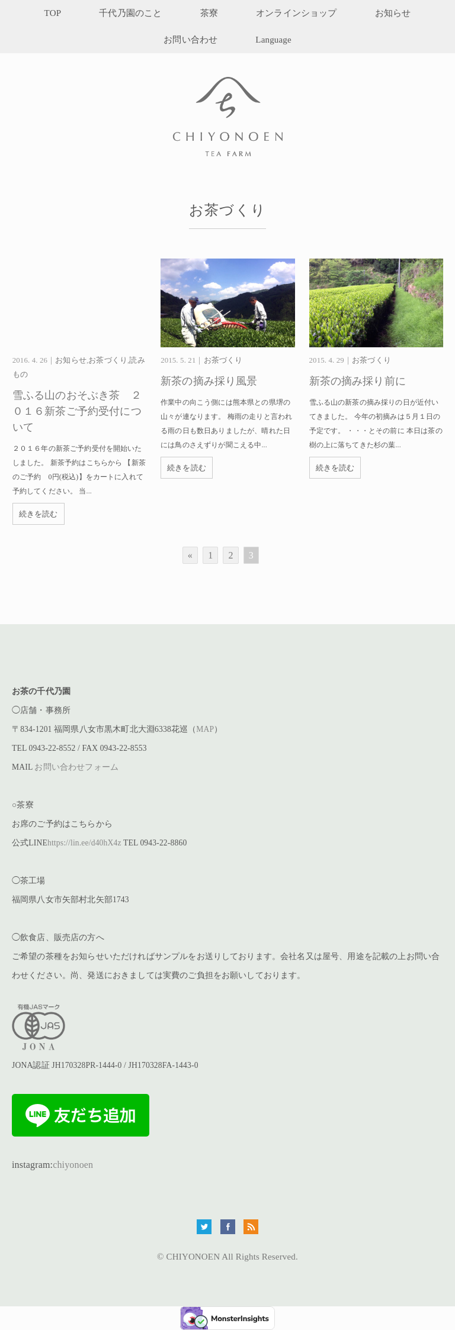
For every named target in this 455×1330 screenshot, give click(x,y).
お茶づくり (107, 360)
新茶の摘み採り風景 (209, 381)
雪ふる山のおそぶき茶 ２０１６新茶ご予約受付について (77, 411)
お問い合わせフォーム (76, 767)
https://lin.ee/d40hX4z (84, 842)
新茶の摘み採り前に (357, 381)
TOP (53, 13)
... (89, 491)
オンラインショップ (296, 13)
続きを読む (38, 513)
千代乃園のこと (130, 13)
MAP (205, 729)
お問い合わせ (190, 39)
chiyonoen (73, 1165)
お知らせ (393, 13)
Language (273, 39)
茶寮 (209, 13)
